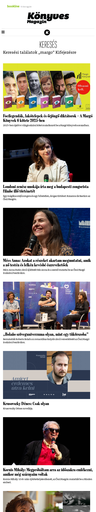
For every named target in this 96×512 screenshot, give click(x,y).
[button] (3, 32)
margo (46, 52)
